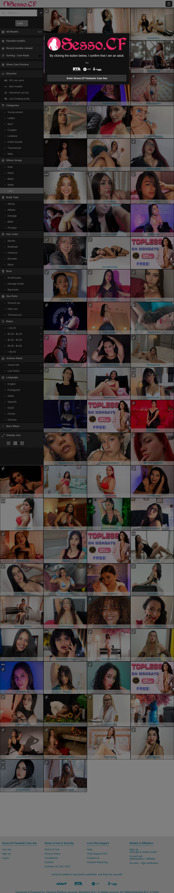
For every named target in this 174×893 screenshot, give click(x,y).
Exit (86, 62)
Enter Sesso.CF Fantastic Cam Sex (87, 78)
